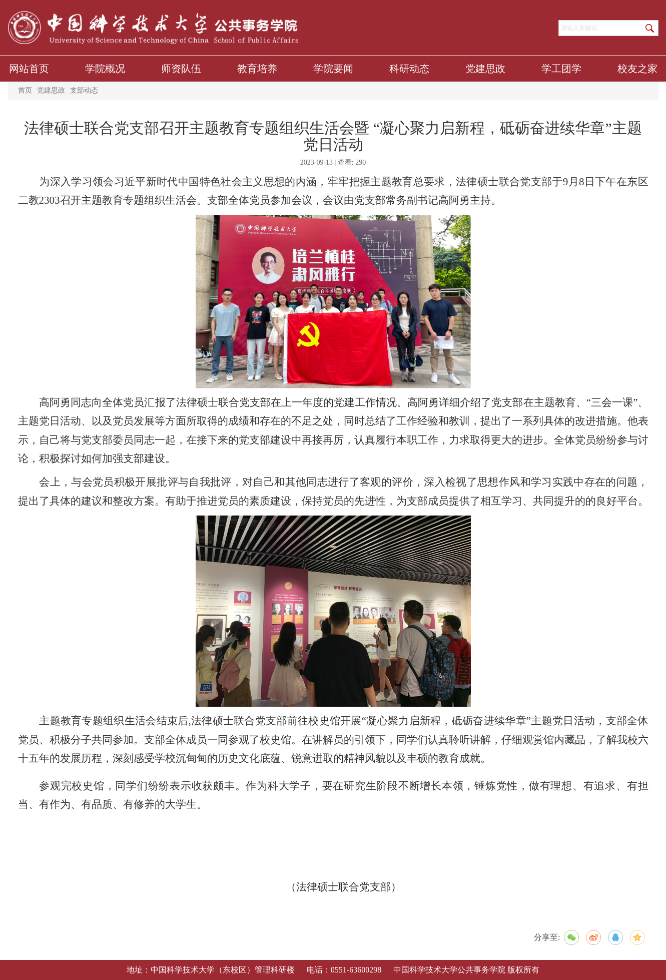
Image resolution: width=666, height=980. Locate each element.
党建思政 (51, 90)
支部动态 (84, 90)
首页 (25, 90)
